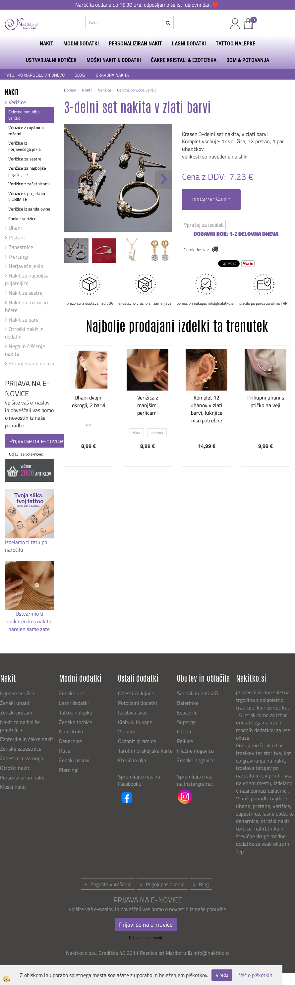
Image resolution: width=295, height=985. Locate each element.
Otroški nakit (14, 768)
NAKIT (46, 43)
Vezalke (126, 731)
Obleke (185, 731)
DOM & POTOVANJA (247, 60)
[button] (163, 179)
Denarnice (70, 741)
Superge (186, 722)
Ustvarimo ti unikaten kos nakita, (30, 617)
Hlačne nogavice (195, 751)
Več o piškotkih (255, 975)
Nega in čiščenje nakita (25, 350)
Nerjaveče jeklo (26, 266)
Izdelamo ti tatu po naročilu (26, 546)
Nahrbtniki (71, 731)
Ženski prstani (16, 712)
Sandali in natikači (198, 693)
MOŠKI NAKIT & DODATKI (114, 60)
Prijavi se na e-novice (36, 440)
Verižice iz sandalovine (29, 209)
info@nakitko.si (211, 953)
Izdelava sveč (133, 712)
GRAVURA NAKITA (112, 75)
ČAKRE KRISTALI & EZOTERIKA (183, 60)
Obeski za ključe (136, 693)
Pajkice (185, 741)
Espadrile (187, 712)
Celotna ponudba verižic (24, 114)
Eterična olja (132, 760)
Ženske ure (72, 693)
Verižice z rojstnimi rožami (26, 130)
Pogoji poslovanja (165, 884)
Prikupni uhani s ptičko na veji (265, 401)
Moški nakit (14, 787)
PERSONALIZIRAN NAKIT (135, 43)
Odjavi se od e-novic (26, 454)
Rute (64, 751)
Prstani (17, 237)
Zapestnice (21, 247)
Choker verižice (22, 218)
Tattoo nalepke (75, 712)
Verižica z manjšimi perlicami (147, 405)
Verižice (17, 102)
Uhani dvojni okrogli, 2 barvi (88, 401)
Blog (204, 884)
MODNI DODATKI (81, 43)
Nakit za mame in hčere (26, 306)
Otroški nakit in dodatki (24, 332)
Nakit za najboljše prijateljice (26, 279)
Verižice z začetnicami (29, 183)
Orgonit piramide (137, 741)
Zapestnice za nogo (22, 758)
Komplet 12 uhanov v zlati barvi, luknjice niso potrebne (206, 409)
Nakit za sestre (25, 293)
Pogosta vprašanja (111, 884)
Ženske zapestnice (21, 749)
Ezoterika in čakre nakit (27, 739)
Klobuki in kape (135, 722)
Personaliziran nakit (22, 777)
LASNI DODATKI (189, 43)
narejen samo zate (29, 629)
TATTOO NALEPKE (235, 43)
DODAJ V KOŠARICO (211, 199)
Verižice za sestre (24, 158)
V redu (222, 974)
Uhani (15, 228)
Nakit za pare (23, 320)
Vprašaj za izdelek (204, 225)
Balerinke (188, 703)
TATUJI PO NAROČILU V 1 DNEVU (35, 75)
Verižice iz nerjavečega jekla (24, 146)
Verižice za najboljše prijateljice (27, 171)
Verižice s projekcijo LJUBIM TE (26, 196)
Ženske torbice (75, 722)
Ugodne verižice (17, 693)
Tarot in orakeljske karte (145, 751)
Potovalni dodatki (137, 703)
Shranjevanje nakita (31, 363)
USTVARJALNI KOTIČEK (51, 60)
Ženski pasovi (75, 760)
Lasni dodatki (74, 703)
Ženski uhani (15, 703)
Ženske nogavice (195, 760)
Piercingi (18, 257)
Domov (70, 90)
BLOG (80, 75)
